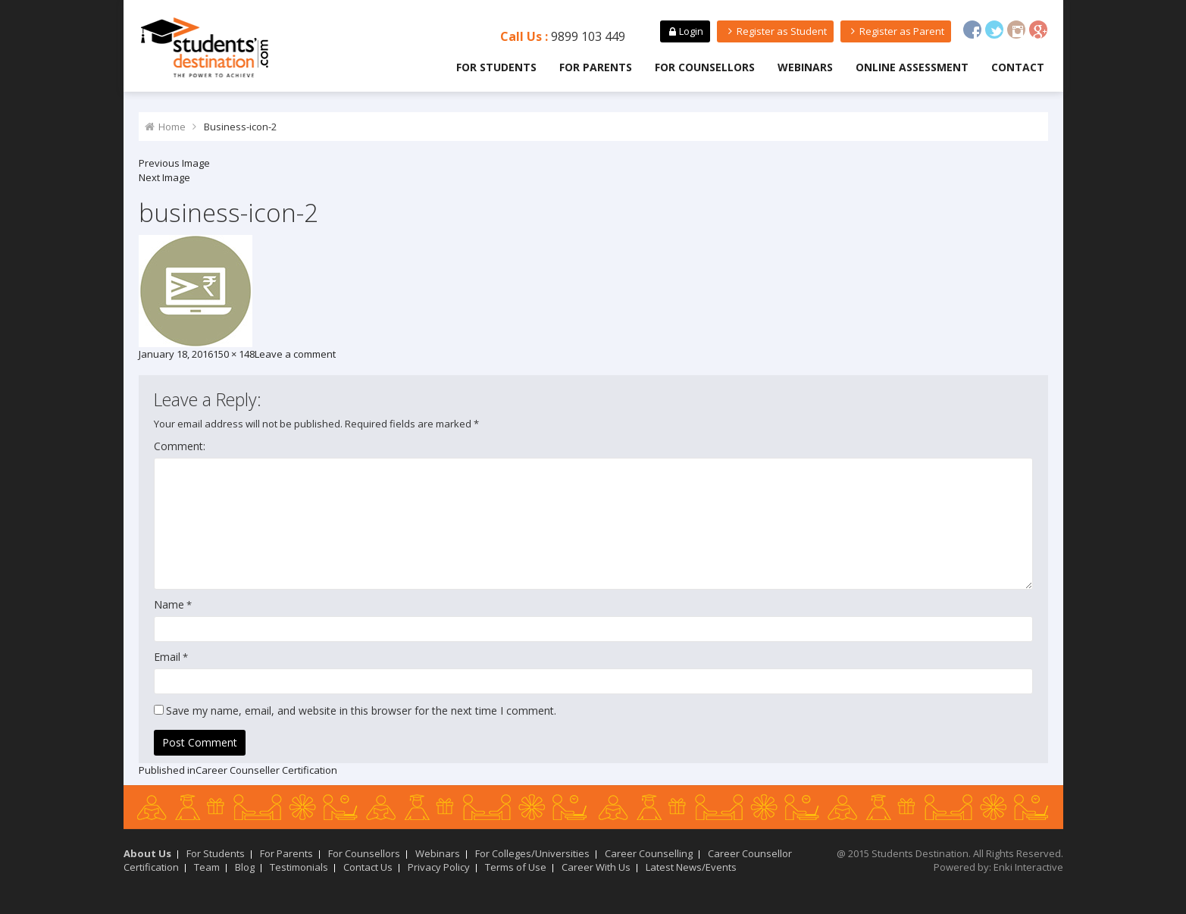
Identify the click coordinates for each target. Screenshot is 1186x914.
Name (169, 604)
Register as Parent (895, 31)
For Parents (595, 67)
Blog (245, 867)
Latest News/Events (691, 867)
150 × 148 (234, 354)
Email (167, 657)
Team (207, 867)
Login (685, 31)
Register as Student (775, 31)
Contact (1017, 67)
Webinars (805, 67)
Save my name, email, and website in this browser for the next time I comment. (361, 710)
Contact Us (368, 867)
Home (172, 126)
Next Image (164, 177)
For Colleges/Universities (532, 853)
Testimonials (299, 867)
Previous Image (174, 163)
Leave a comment (295, 354)
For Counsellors (705, 67)
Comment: (179, 446)
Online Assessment (912, 67)
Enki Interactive (1028, 867)
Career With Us (596, 867)
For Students (496, 67)
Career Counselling (649, 853)
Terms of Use (515, 867)
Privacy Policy (439, 867)
